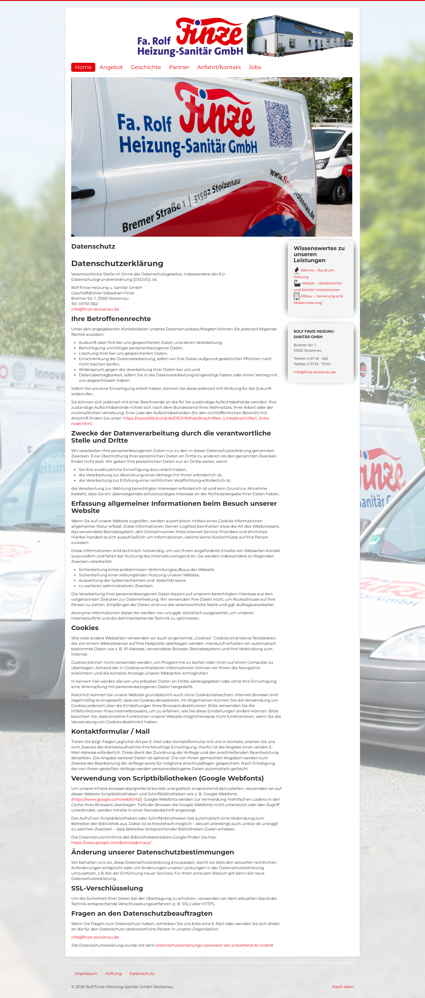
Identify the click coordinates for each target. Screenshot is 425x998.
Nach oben (343, 986)
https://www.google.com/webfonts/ (106, 799)
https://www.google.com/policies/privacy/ (111, 842)
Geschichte (146, 67)
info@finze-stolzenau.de (95, 309)
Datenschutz (142, 973)
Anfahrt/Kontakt (219, 67)
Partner (179, 67)
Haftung (113, 973)
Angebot (111, 67)
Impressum (86, 973)
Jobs (255, 67)
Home (83, 67)
